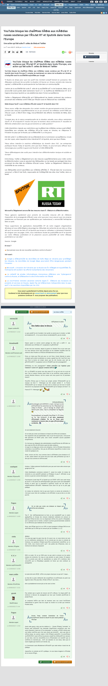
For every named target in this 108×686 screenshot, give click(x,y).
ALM (40, 5)
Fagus (13, 503)
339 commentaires (39, 47)
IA (36, 5)
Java (52, 5)
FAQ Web (37, 12)
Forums (10, 2)
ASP (29, 7)
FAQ (26, 2)
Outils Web (72, 12)
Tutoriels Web (46, 12)
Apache (24, 7)
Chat (38, 2)
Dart (38, 7)
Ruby (70, 7)
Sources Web (55, 12)
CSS (34, 7)
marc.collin (13, 574)
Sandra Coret (26, 47)
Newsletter (47, 2)
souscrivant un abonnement (46, 293)
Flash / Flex (45, 7)
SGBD (81, 5)
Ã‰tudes (65, 2)
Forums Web (29, 12)
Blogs (32, 2)
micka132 (14, 319)
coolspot (13, 467)
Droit (73, 2)
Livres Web (64, 12)
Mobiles (93, 5)
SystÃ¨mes (101, 5)
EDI (65, 5)
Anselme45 (13, 343)
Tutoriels (18, 2)
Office (87, 5)
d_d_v (13, 555)
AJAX (18, 7)
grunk (13, 593)
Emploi (56, 2)
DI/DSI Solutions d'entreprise (19, 5)
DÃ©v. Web (59, 5)
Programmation (73, 5)
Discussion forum (91, 57)
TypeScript (77, 7)
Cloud (31, 5)
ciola (14, 537)
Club (79, 2)
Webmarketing (100, 7)
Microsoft (46, 5)
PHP (66, 7)
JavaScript (53, 7)
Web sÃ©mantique (88, 7)
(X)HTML (56, 10)
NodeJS (60, 7)
